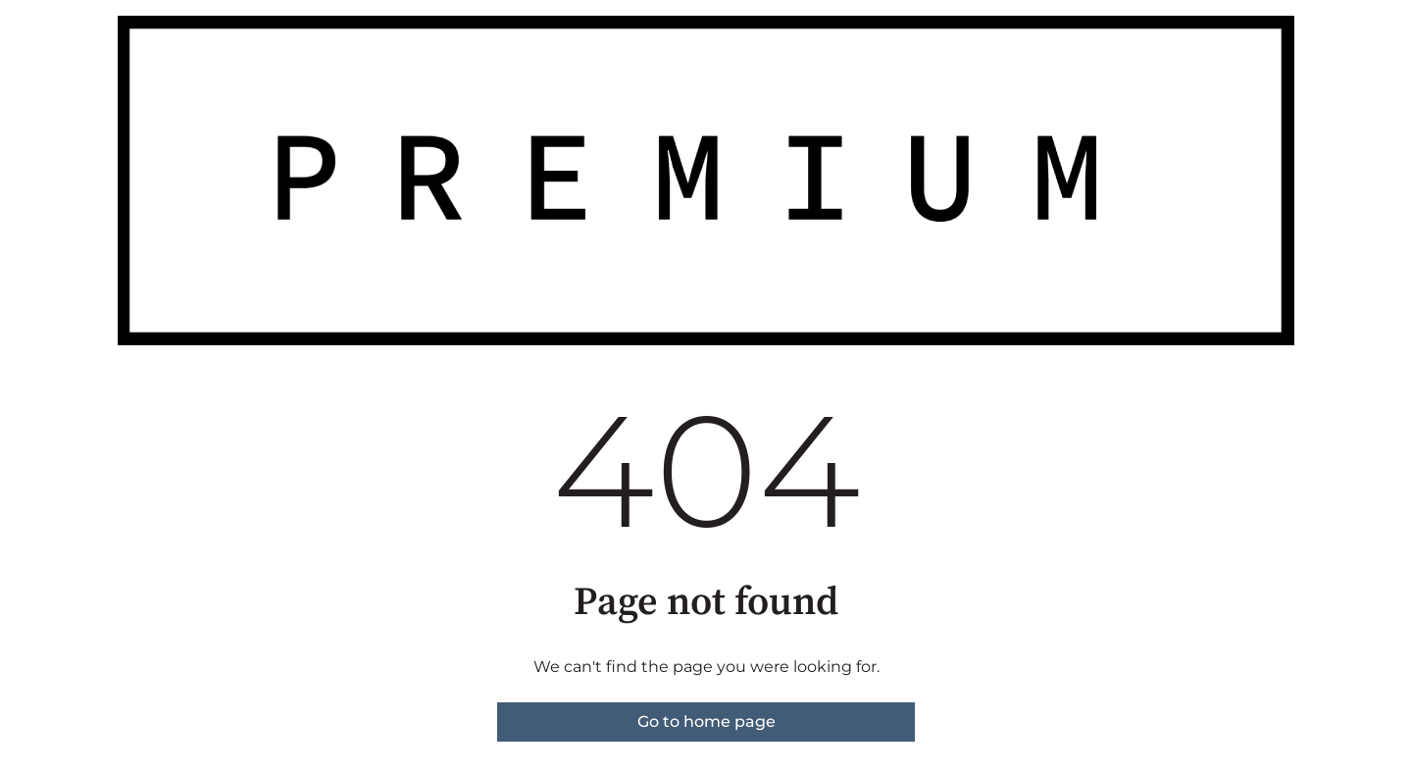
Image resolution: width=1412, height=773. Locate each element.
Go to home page (706, 721)
